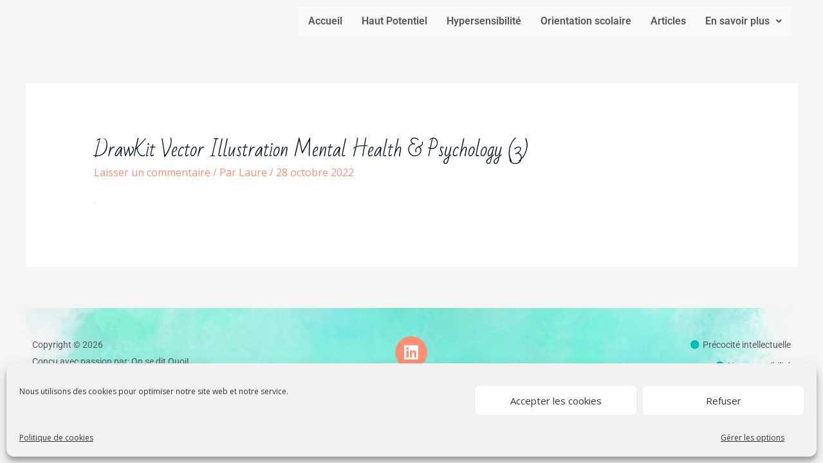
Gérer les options (752, 437)
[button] (743, 21)
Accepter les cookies (556, 400)
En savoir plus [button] (743, 21)
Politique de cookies (56, 437)
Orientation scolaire (586, 21)
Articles (668, 21)
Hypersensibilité (484, 21)
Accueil (325, 21)
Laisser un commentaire (152, 172)
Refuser (723, 400)
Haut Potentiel (394, 21)
